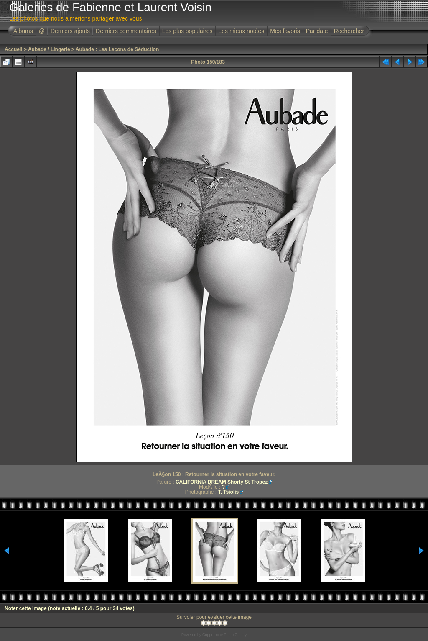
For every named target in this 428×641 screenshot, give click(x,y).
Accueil (14, 49)
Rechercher (349, 31)
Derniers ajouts (70, 31)
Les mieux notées (241, 31)
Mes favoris (285, 31)
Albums (23, 31)
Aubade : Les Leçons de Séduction (117, 49)
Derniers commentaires (126, 31)
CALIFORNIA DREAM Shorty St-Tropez (222, 482)
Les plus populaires (187, 31)
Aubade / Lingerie (49, 49)
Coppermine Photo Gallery (224, 635)
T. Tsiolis (228, 492)
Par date (317, 31)
